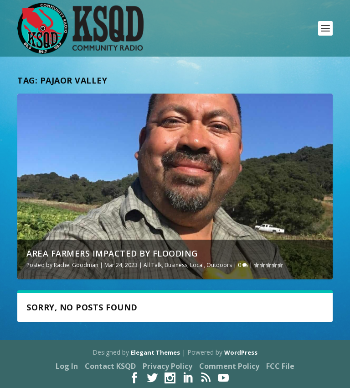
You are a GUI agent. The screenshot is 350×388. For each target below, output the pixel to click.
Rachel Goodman (76, 265)
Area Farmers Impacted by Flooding (112, 253)
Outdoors (219, 265)
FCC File (280, 366)
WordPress (240, 352)
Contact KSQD (110, 366)
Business (176, 265)
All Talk (153, 265)
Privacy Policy (167, 366)
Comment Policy (229, 366)
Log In (67, 366)
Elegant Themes (155, 352)
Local (197, 265)
